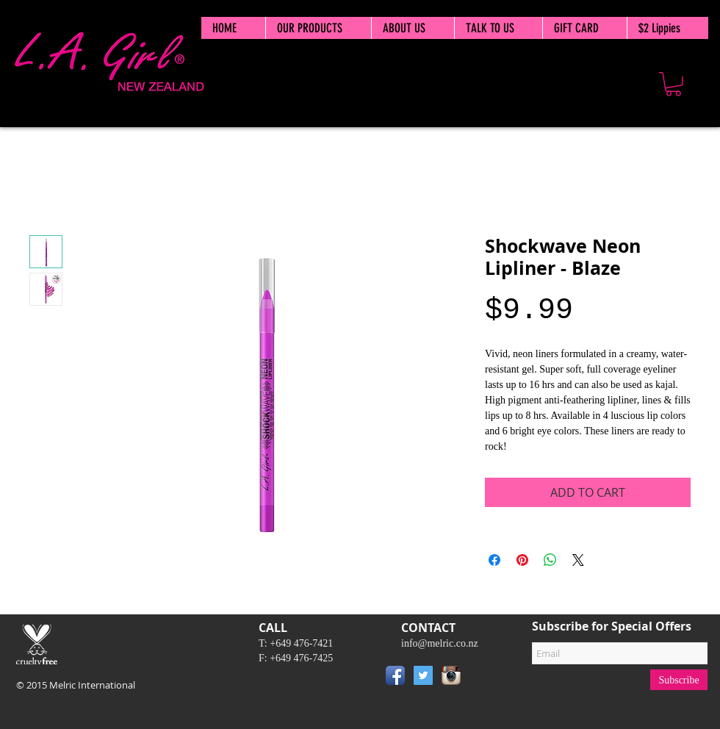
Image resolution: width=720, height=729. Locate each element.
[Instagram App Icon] (451, 675)
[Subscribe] (679, 679)
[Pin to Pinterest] (487, 678)
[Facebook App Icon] (395, 675)
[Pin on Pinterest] (522, 560)
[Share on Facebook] (494, 560)
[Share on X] (578, 560)
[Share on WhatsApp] (550, 560)
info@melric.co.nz (439, 643)
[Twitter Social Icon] (423, 675)
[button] (673, 84)
